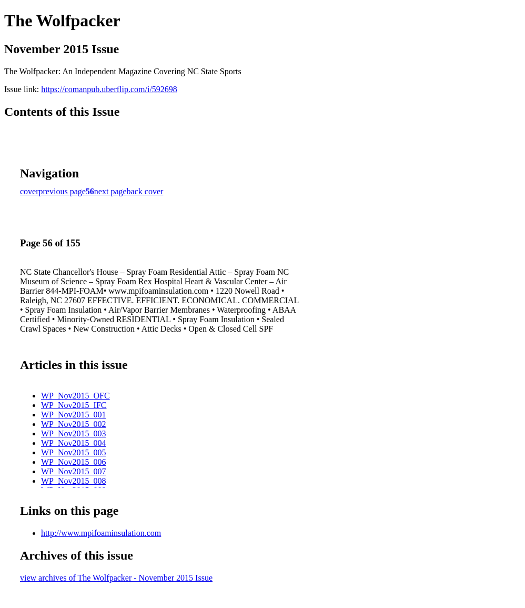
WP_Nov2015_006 (73, 461)
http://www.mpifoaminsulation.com (101, 533)
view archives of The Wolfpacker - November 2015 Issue (116, 577)
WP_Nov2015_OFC (75, 395)
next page (110, 191)
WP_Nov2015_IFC (73, 405)
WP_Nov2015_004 (73, 442)
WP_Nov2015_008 (73, 480)
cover (29, 191)
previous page (62, 191)
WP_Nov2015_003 (73, 433)
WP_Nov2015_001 (73, 414)
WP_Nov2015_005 (73, 452)
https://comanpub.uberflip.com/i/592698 (109, 89)
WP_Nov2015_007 (73, 471)
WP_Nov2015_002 (73, 424)
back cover (145, 191)
